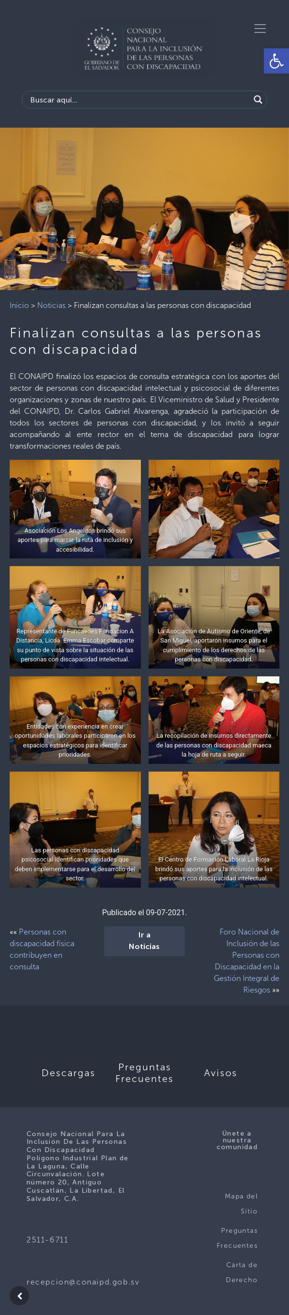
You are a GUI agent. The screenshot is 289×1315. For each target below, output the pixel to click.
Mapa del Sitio (241, 1204)
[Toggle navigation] (260, 28)
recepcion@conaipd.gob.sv (83, 1281)
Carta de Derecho (242, 1273)
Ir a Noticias (144, 941)
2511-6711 (47, 1239)
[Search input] (139, 99)
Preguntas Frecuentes (237, 1238)
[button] (276, 60)
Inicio (19, 305)
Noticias (51, 305)
